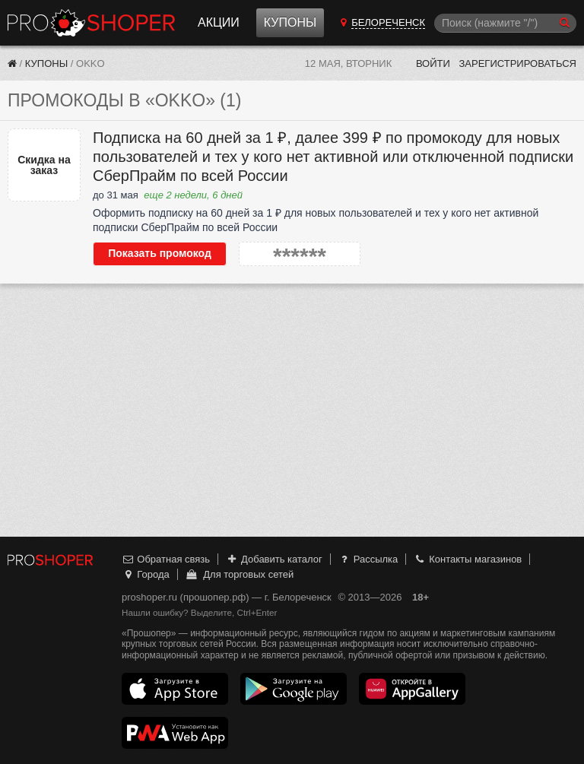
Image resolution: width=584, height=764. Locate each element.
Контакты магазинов (468, 559)
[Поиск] (505, 23)
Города (146, 574)
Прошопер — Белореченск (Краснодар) (91, 23)
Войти (433, 63)
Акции (219, 22)
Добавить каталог (274, 559)
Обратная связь (166, 559)
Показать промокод (159, 253)
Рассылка (368, 559)
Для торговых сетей (239, 574)
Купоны (290, 22)
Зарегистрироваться (517, 63)
